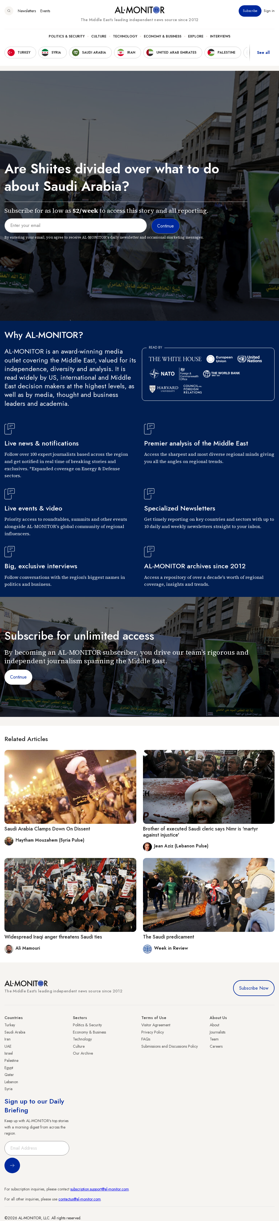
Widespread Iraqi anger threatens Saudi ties (53, 936)
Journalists (217, 1032)
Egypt (8, 1067)
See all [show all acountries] (263, 52)
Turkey (9, 1025)
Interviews (220, 36)
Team (214, 1039)
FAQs (145, 1039)
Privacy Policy (152, 1032)
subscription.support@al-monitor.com (99, 1189)
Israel (8, 1053)
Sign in (269, 10)
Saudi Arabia (14, 1032)
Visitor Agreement (155, 1025)
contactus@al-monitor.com (79, 1199)
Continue (18, 677)
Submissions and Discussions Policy (169, 1046)
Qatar (9, 1074)
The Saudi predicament (168, 936)
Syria (8, 1089)
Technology (125, 36)
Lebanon (11, 1082)
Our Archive (83, 1053)
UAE (7, 1046)
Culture (98, 36)
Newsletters (27, 11)
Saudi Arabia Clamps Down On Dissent (47, 828)
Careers (216, 1046)
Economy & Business (162, 36)
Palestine (11, 1060)
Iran (7, 1039)
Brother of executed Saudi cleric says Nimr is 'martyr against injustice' (200, 832)
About (214, 1025)
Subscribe (250, 10)
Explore (195, 36)
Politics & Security (67, 36)
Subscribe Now (253, 988)
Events (45, 11)
